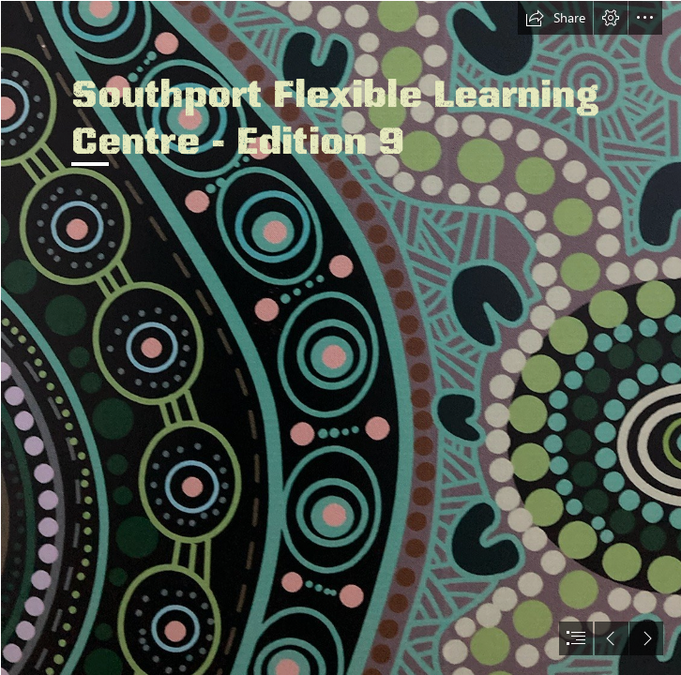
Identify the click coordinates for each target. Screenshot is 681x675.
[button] (555, 18)
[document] (340, 337)
